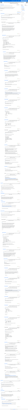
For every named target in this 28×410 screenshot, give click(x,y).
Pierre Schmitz (2, 4)
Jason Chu (2, 380)
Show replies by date (19, 12)
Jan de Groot (4, 51)
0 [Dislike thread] (18, 11)
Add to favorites (23, 10)
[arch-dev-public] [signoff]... (1, 3)
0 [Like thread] (17, 11)
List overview (23, 6)
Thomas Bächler (2, 193)
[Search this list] (24, 0)
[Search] (27, 0)
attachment (2, 200)
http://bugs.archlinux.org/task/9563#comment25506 (6, 403)
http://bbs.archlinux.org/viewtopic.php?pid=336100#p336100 (10, 178)
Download (23, 7)
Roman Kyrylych (2, 13)
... (1, 16)
